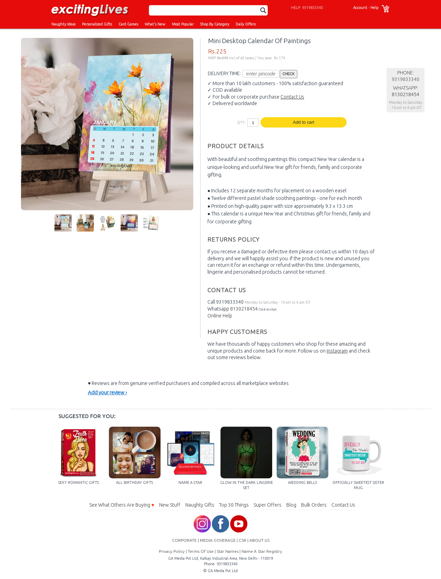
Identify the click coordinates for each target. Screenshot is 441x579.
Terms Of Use (201, 551)
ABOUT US (259, 540)
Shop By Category (214, 24)
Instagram (337, 351)
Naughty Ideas (63, 24)
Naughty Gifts (199, 505)
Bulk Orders (314, 505)
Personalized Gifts (97, 24)
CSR (242, 540)
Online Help (219, 315)
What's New (155, 24)
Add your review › (107, 392)
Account (360, 8)
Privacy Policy (172, 551)
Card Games (128, 24)
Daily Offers (246, 24)
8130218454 (244, 309)
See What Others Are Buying (121, 505)
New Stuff (170, 505)
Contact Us (292, 97)
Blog (291, 505)
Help (374, 8)
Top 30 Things (234, 505)
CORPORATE (184, 540)
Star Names (227, 551)
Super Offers (267, 505)
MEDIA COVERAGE (218, 540)
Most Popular (183, 24)
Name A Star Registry (262, 551)
